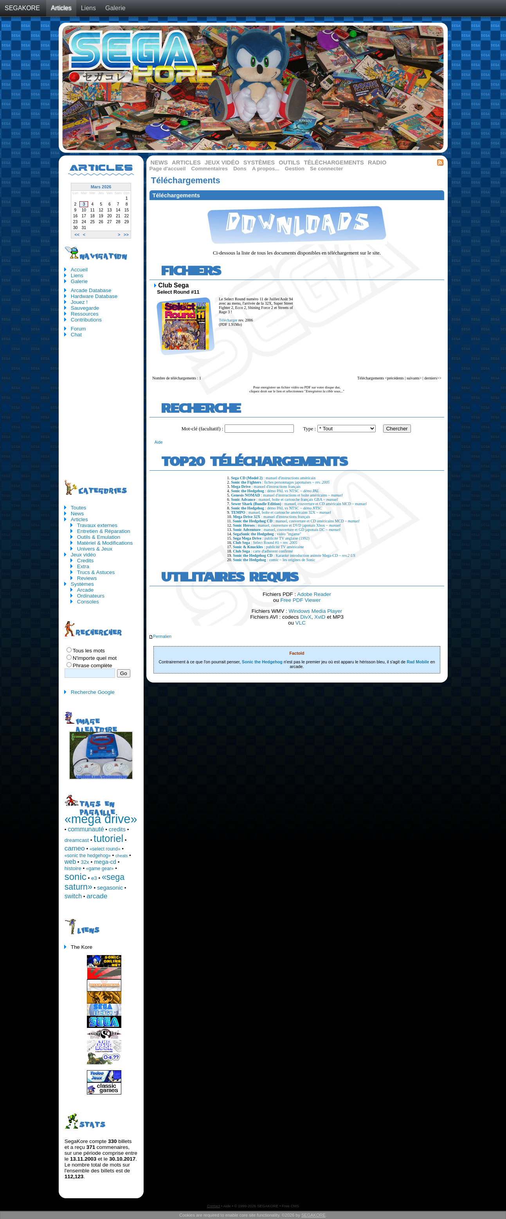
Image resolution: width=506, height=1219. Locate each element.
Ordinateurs (90, 596)
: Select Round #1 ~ (265, 542)
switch (73, 896)
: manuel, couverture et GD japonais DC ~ (286, 529)
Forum (78, 329)
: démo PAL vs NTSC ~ (275, 491)
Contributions (86, 320)
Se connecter (326, 169)
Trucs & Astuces (96, 572)
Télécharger (228, 320)
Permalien (160, 636)
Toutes (78, 508)
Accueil (79, 270)
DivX (305, 617)
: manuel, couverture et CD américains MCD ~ (296, 521)
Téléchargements (334, 162)
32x (85, 862)
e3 (94, 878)
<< (76, 234)
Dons (240, 169)
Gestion (294, 169)
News (159, 162)
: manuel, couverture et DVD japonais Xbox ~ (286, 525)
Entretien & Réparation (103, 531)
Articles (61, 8)
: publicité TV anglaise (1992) (271, 538)
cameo (75, 848)
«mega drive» (101, 818)
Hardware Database (94, 296)
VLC (300, 623)
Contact (213, 1206)
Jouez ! (79, 302)
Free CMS (290, 1206)
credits (117, 829)
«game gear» (100, 868)
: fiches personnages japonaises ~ (280, 482)
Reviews (87, 578)
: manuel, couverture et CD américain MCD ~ (299, 504)
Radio (377, 162)
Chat (76, 335)
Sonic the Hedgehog (262, 661)
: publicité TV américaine (268, 547)
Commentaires (209, 169)
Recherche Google (93, 692)
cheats (121, 855)
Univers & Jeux (94, 549)
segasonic (110, 888)
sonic (75, 876)
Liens (88, 8)
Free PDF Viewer (300, 600)
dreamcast (77, 840)
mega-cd (105, 862)
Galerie (115, 8)
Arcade (85, 590)
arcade (96, 896)
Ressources (85, 314)
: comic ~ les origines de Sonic (274, 560)
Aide (159, 442)
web (70, 861)
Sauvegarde (85, 308)
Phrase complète (92, 665)
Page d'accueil (167, 169)
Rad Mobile (418, 661)
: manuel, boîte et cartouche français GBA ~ (284, 499)
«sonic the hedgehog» (88, 855)
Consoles (88, 602)
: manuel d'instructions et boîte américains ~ (286, 495)
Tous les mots (89, 651)
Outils (289, 162)
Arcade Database (91, 290)
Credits (85, 560)
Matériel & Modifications (105, 543)
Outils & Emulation (99, 537)
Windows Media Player (315, 611)
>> (126, 234)
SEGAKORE (22, 8)
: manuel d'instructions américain (273, 478)
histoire (73, 868)
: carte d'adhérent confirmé (263, 551)
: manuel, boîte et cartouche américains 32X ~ (281, 512)
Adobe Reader (314, 594)
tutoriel (108, 838)
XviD (319, 617)
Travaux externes (97, 525)
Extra (83, 566)
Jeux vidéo (222, 162)
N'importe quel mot (95, 658)
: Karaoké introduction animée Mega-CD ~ (294, 555)
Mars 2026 (101, 186)
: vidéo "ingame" (267, 534)
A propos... (265, 169)
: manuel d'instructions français (266, 486)
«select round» (105, 849)
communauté (86, 829)
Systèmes (259, 162)
